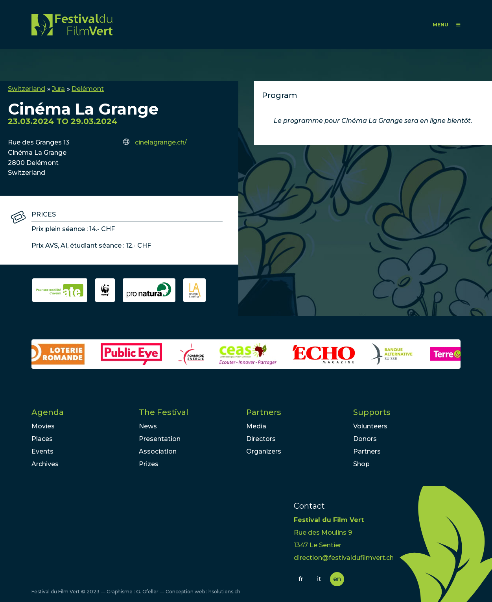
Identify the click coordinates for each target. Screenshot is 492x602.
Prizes (148, 464)
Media (256, 426)
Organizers (263, 451)
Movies (43, 426)
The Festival (163, 412)
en (337, 579)
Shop (361, 464)
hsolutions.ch (224, 592)
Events (42, 451)
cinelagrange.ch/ (161, 142)
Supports (372, 412)
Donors (365, 439)
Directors (261, 439)
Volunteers (370, 426)
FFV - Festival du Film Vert (72, 24)
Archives (45, 464)
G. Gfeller (147, 592)
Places (42, 439)
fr (301, 579)
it (319, 579)
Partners (263, 412)
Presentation (160, 439)
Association (158, 451)
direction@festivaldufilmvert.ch (344, 557)
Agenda (47, 412)
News (148, 426)
